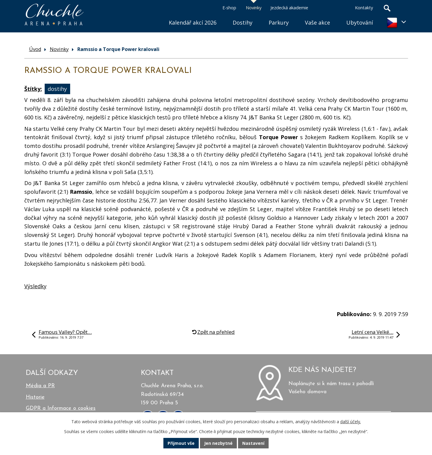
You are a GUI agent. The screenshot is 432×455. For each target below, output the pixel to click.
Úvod (152, 15)
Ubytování (359, 22)
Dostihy (242, 22)
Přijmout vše (181, 443)
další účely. (350, 421)
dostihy (57, 88)
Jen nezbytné (218, 443)
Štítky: (33, 88)
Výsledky (35, 286)
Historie (35, 397)
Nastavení (253, 443)
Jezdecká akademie (289, 7)
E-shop (229, 7)
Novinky (253, 7)
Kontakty (364, 7)
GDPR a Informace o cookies (61, 408)
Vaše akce (317, 22)
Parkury (279, 22)
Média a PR (40, 386)
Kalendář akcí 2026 (192, 22)
